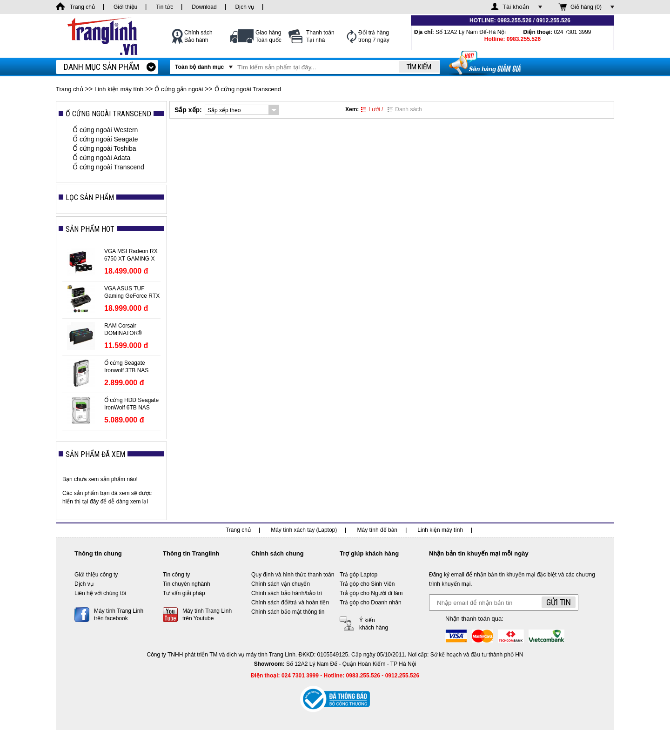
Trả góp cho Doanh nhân (371, 602)
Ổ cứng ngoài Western (105, 130)
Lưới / (372, 109)
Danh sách (405, 109)
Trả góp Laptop (358, 574)
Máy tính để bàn (377, 530)
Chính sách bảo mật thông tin (287, 612)
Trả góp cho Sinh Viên (367, 584)
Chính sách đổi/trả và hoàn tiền (290, 602)
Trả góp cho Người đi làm (371, 593)
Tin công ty (176, 574)
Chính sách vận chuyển (280, 584)
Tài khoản (515, 6)
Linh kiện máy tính (118, 89)
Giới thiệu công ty (96, 574)
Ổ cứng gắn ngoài (178, 89)
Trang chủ (69, 89)
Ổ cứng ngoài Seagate (105, 139)
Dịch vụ (84, 584)
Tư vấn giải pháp (184, 593)
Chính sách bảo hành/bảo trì (286, 593)
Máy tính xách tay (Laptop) (304, 530)
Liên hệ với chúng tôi (100, 593)
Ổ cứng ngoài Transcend (247, 89)
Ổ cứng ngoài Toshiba (104, 148)
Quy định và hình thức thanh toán (292, 574)
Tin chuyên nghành (186, 584)
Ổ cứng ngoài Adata (101, 157)
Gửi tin (558, 602)
